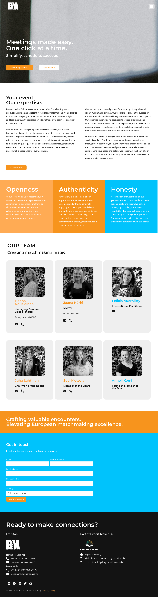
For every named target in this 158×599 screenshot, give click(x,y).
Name (8, 460)
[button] (152, 6)
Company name (57, 460)
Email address (12, 470)
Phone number (12, 480)
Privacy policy (49, 592)
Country (9, 490)
